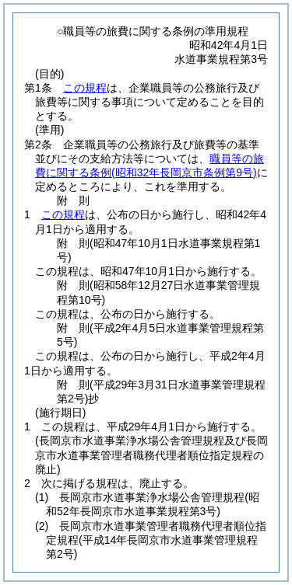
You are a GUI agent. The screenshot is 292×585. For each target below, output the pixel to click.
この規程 (85, 88)
